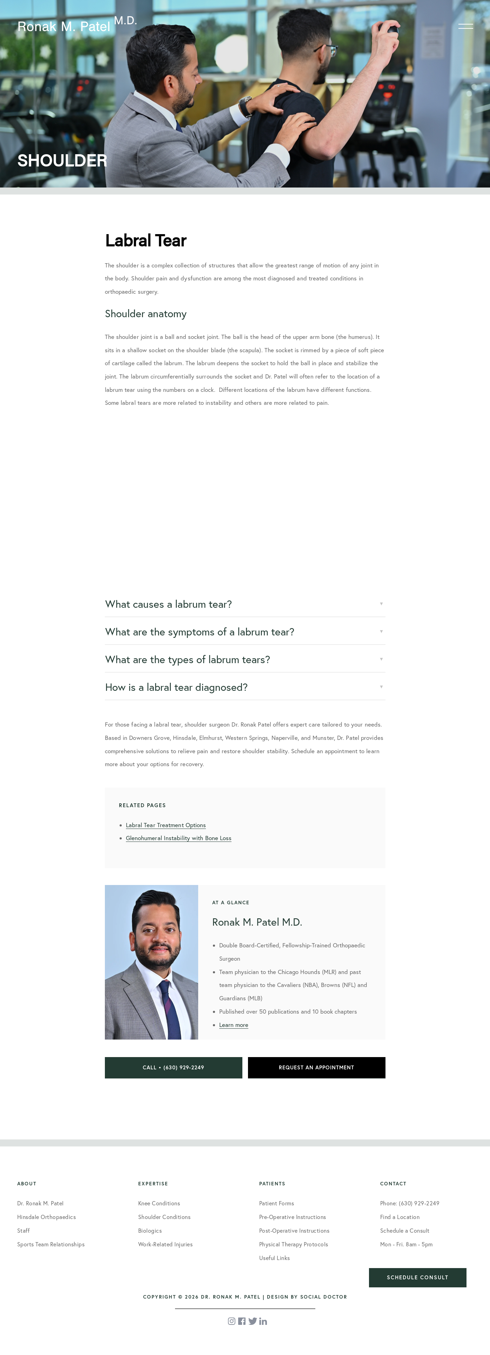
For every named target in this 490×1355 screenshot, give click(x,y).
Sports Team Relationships (51, 1244)
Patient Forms (276, 1203)
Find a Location (400, 1216)
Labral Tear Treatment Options (166, 825)
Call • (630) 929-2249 (173, 1067)
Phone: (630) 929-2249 (410, 1203)
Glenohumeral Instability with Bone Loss (179, 838)
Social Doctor (323, 1297)
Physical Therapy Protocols (293, 1244)
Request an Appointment (316, 1067)
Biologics (150, 1230)
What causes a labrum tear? (168, 604)
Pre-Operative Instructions (292, 1216)
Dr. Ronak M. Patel (40, 1203)
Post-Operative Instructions (294, 1230)
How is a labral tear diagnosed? (176, 687)
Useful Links (274, 1257)
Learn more (233, 1024)
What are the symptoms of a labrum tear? (199, 631)
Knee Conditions (159, 1203)
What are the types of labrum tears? (187, 659)
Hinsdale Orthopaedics (46, 1216)
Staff (23, 1230)
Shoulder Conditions (164, 1216)
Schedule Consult (418, 1277)
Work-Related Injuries (165, 1244)
